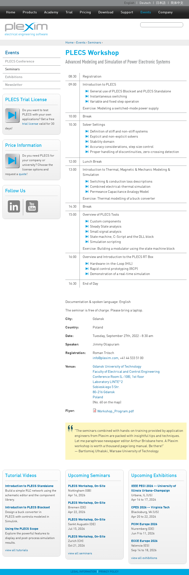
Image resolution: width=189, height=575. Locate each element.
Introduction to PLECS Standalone (29, 486)
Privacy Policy (109, 571)
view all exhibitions (144, 558)
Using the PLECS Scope (21, 529)
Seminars (94, 42)
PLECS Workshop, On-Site (86, 486)
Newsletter (13, 85)
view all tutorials (16, 550)
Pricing (85, 12)
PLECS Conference (19, 61)
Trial (69, 12)
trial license (30, 123)
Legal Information (83, 571)
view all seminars (80, 553)
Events (145, 12)
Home (10, 12)
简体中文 (177, 3)
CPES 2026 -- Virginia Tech (150, 507)
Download (105, 12)
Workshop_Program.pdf (115, 411)
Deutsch (145, 3)
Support (127, 12)
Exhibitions (13, 77)
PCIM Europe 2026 (144, 524)
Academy (51, 12)
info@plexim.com (105, 358)
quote (23, 174)
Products (30, 12)
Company (165, 12)
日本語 (161, 3)
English (129, 3)
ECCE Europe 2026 (144, 541)
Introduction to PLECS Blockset (27, 507)
